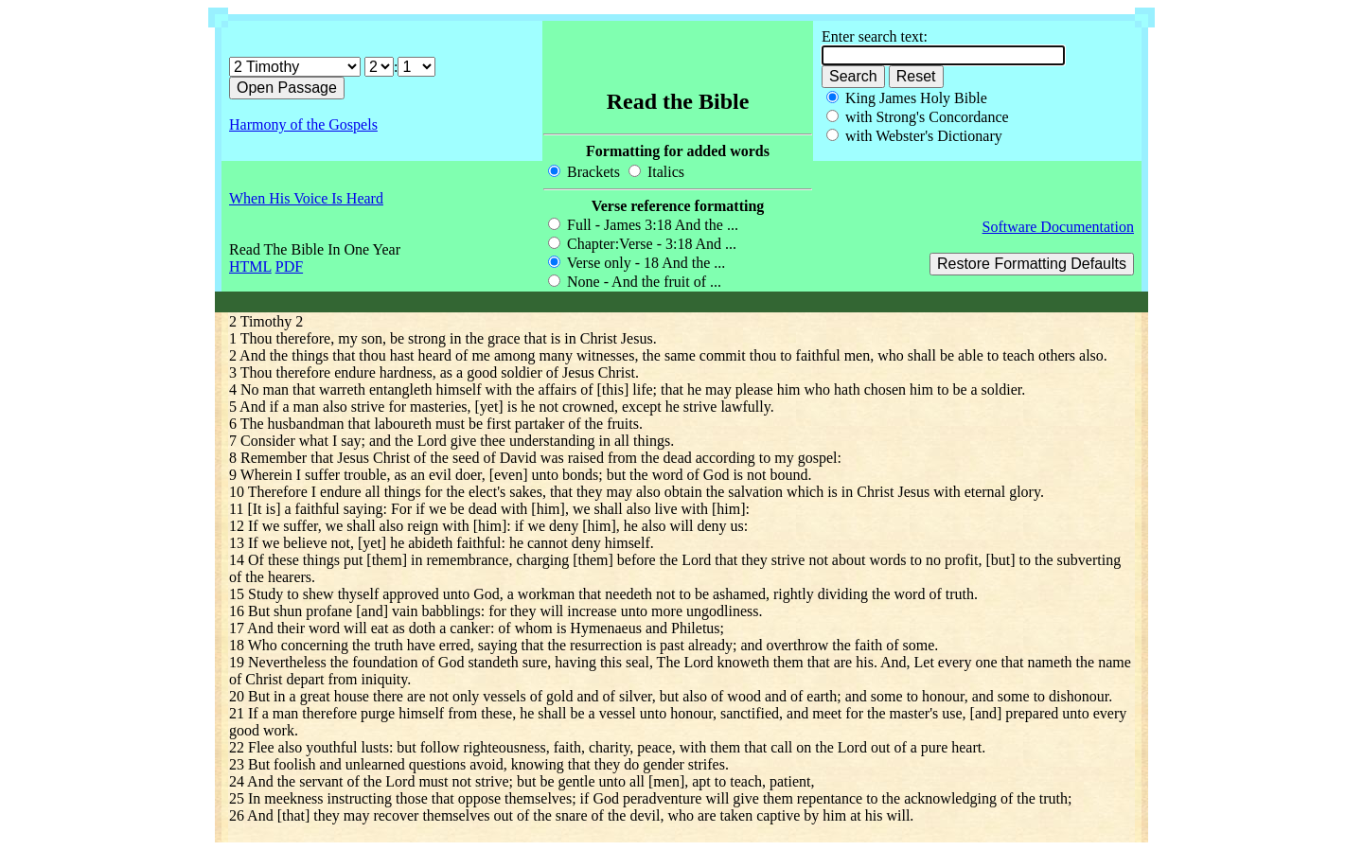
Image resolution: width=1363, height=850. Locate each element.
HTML (250, 266)
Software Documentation (1058, 227)
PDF (289, 266)
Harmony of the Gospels (303, 124)
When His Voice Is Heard (306, 198)
